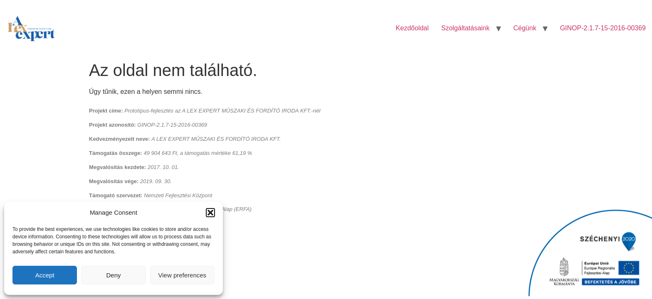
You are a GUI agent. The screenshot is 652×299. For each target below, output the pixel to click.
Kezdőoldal (412, 28)
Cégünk (525, 28)
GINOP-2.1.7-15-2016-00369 (603, 28)
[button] (210, 212)
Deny (113, 275)
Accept (44, 275)
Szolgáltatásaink (465, 28)
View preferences (182, 275)
